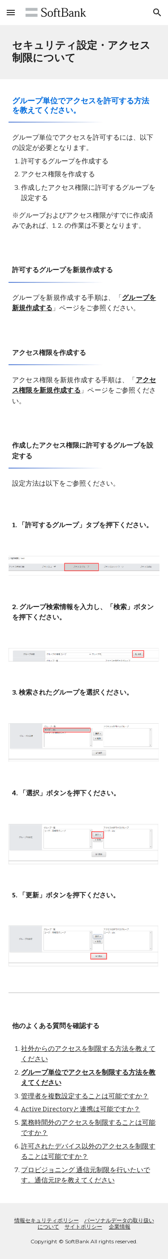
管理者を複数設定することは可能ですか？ (85, 1096)
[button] (11, 12)
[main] (84, 52)
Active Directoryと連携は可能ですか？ (80, 1109)
